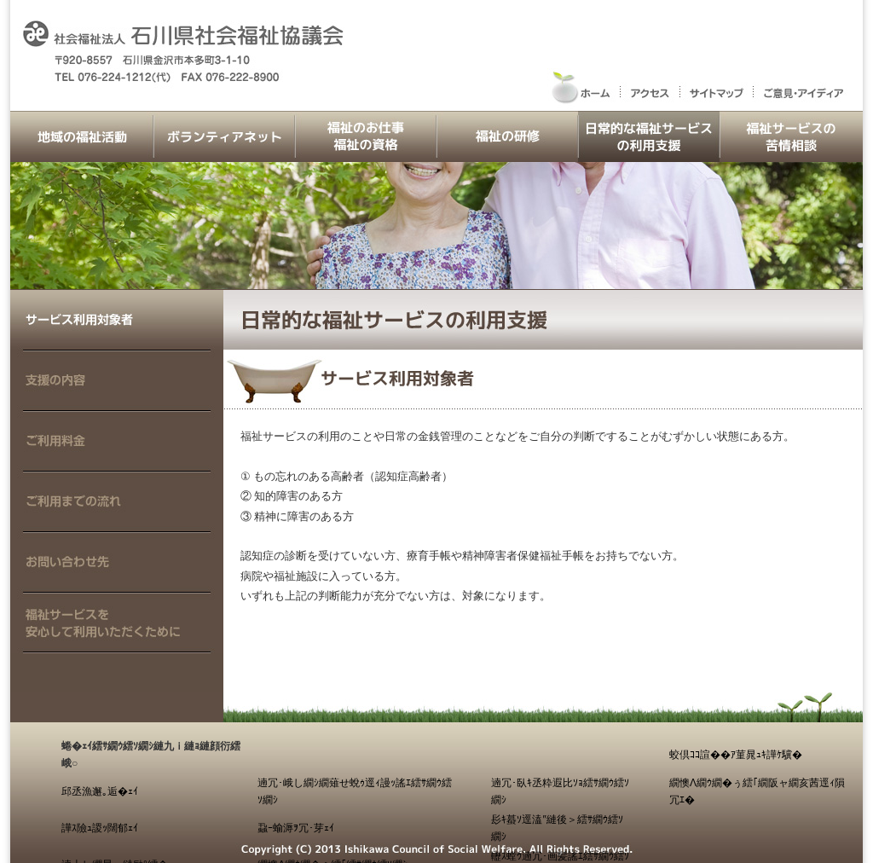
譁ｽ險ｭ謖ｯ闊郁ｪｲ (99, 828)
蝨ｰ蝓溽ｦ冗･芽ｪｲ (295, 828)
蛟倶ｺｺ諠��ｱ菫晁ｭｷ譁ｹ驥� (735, 755)
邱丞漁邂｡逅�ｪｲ (99, 791)
